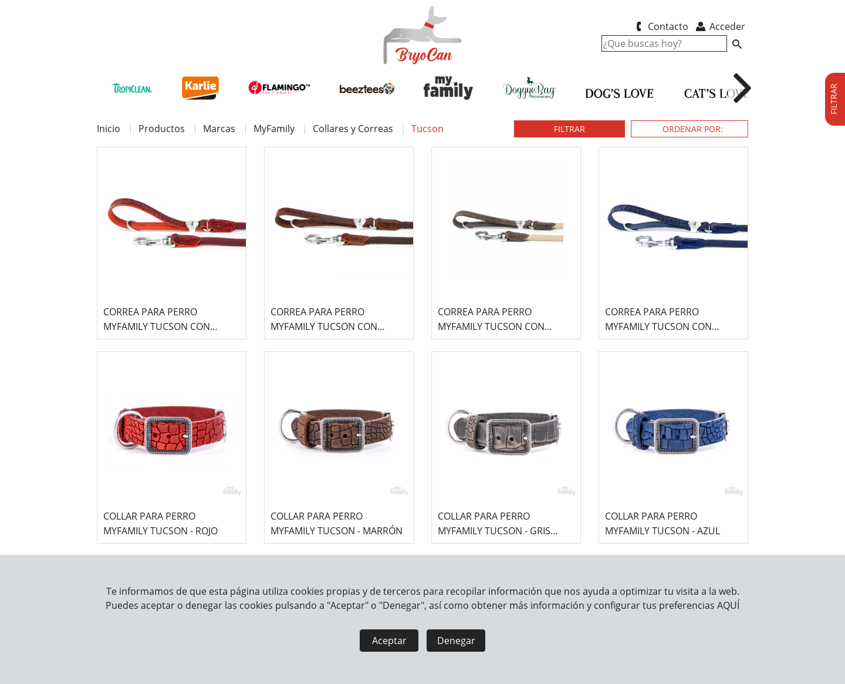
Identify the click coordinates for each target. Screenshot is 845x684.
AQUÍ (728, 605)
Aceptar (389, 640)
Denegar (456, 640)
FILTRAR (569, 128)
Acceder (719, 26)
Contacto (660, 26)
